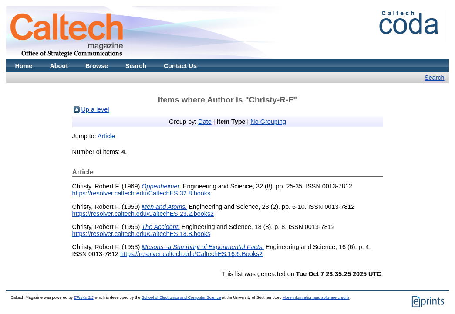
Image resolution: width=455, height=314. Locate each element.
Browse (96, 65)
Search (135, 65)
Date (204, 121)
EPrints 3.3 (84, 297)
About (59, 65)
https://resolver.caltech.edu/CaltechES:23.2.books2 (143, 213)
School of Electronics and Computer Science (181, 297)
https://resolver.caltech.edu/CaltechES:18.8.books (141, 233)
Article (106, 136)
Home (23, 65)
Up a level (95, 109)
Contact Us (180, 65)
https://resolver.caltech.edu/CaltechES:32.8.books (141, 193)
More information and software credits (316, 297)
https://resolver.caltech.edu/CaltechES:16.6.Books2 (191, 253)
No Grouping (268, 121)
